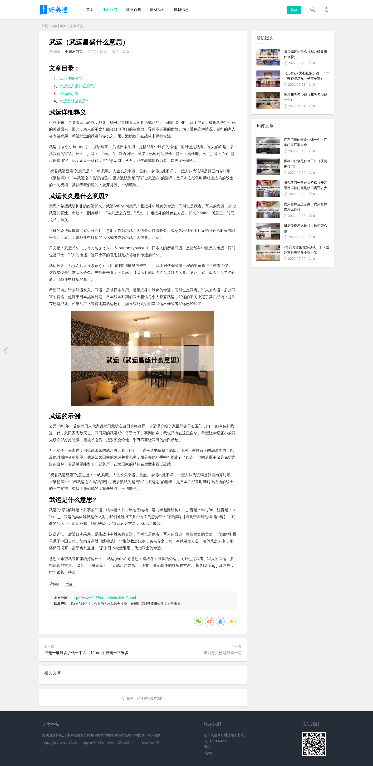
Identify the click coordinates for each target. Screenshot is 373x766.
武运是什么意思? (73, 101)
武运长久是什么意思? (77, 86)
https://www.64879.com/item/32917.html (104, 597)
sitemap (111, 743)
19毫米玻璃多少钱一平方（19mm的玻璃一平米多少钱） (92, 652)
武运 (69, 584)
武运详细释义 (70, 78)
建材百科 (133, 9)
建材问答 (110, 9)
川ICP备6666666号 (146, 743)
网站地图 (124, 743)
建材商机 (157, 9)
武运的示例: (69, 93)
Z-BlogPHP (85, 743)
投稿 (294, 10)
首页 (90, 9)
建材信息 (181, 9)
